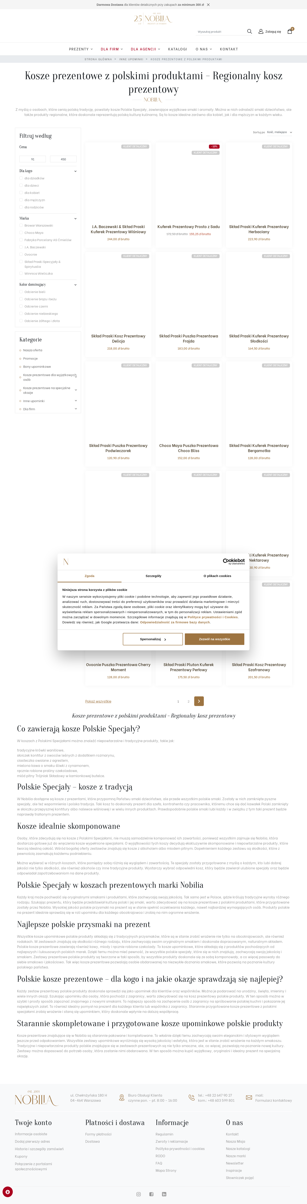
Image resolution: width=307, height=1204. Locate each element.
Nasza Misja (235, 1141)
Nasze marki (236, 1155)
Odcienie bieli (35, 291)
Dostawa (92, 1141)
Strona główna (98, 59)
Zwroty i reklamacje (172, 1141)
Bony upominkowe (37, 366)
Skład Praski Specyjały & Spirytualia (43, 264)
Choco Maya (34, 232)
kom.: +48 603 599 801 (216, 1100)
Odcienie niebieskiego (41, 313)
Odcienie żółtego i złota (42, 320)
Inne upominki (131, 59)
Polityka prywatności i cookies (180, 1148)
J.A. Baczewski (35, 247)
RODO (160, 1155)
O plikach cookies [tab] (217, 576)
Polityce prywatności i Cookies (213, 617)
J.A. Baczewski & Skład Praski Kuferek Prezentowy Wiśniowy (118, 228)
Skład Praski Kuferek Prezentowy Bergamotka (259, 447)
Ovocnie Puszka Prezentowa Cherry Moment (118, 666)
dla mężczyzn (35, 199)
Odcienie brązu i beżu (40, 298)
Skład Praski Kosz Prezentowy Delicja (118, 338)
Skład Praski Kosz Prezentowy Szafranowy (259, 666)
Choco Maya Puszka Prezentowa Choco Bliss (188, 447)
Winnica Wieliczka (39, 273)
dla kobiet (32, 192)
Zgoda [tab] (89, 576)
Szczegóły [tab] (153, 576)
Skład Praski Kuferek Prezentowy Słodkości (259, 338)
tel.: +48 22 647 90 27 (215, 1095)
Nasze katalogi (238, 1148)
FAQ (159, 1162)
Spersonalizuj (153, 639)
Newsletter (235, 1162)
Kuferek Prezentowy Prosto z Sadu (189, 226)
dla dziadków (34, 178)
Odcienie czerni (36, 306)
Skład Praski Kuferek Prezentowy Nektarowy (259, 557)
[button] (288, 31)
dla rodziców (34, 207)
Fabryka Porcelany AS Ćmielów (48, 239)
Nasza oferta (32, 349)
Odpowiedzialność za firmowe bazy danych (175, 622)
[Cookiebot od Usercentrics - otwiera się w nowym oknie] (226, 562)
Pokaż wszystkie (98, 701)
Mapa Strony (166, 1170)
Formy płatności (98, 1133)
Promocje (30, 358)
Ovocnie (31, 254)
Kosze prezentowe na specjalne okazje (46, 390)
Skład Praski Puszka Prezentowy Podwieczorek (118, 447)
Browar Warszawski (39, 225)
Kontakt (232, 1133)
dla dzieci (32, 185)
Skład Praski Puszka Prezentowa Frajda (188, 338)
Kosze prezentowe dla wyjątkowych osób (50, 377)
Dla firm (29, 408)
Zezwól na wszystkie (214, 639)
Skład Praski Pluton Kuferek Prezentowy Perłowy (189, 666)
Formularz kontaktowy (273, 1100)
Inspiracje (234, 1170)
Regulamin (164, 1133)
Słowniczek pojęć (240, 1177)
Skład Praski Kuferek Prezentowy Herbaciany (259, 228)
